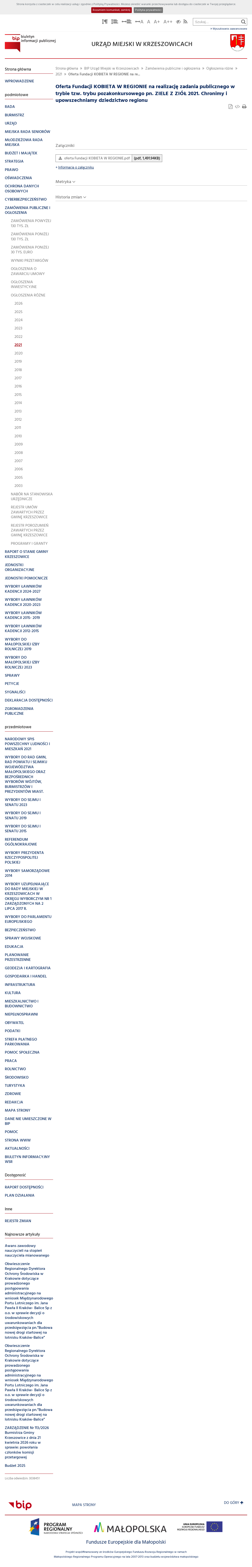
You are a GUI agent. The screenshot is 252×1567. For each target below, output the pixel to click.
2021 (59, 74)
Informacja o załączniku (75, 167)
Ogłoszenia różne (219, 69)
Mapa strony (84, 1505)
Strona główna (67, 69)
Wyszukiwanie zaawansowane (228, 29)
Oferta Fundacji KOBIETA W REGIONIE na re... (104, 74)
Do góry (234, 1503)
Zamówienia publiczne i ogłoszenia (172, 69)
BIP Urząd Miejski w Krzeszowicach (111, 69)
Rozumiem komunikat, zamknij (111, 10)
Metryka (63, 181)
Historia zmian (69, 197)
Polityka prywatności (148, 10)
